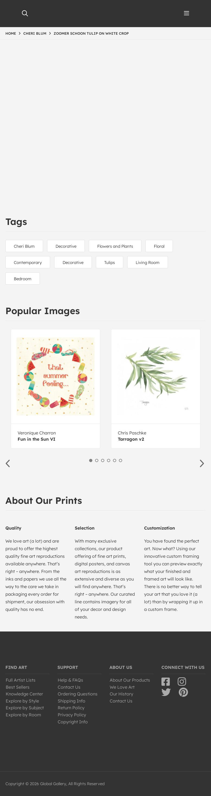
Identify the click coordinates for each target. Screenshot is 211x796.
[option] (55, 389)
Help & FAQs (70, 680)
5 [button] (114, 460)
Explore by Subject (25, 707)
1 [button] (90, 460)
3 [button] (102, 460)
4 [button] (108, 460)
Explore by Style (22, 701)
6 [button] (120, 460)
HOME (10, 33)
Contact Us (69, 687)
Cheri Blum (24, 246)
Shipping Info (71, 701)
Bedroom (22, 278)
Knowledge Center (24, 694)
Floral (159, 246)
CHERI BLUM (34, 33)
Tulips (109, 262)
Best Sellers (18, 687)
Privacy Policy (72, 714)
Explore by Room (23, 714)
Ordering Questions (78, 694)
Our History (121, 694)
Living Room (148, 262)
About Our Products (130, 680)
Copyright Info (73, 721)
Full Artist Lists (20, 680)
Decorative (66, 246)
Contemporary (28, 262)
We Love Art (122, 687)
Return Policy (71, 707)
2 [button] (96, 460)
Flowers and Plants (115, 246)
